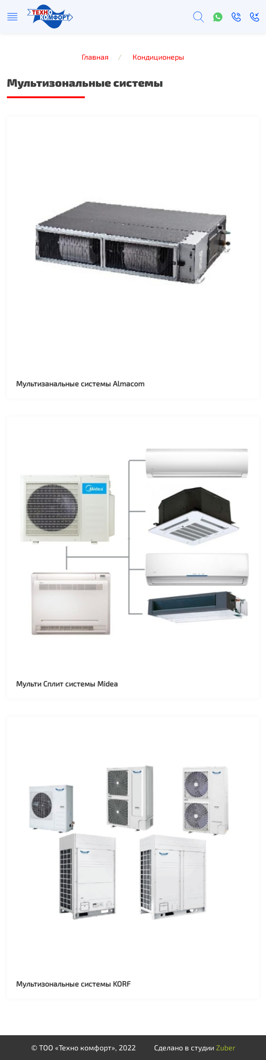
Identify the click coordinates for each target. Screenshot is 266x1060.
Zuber (225, 1047)
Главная (95, 56)
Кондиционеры (158, 56)
